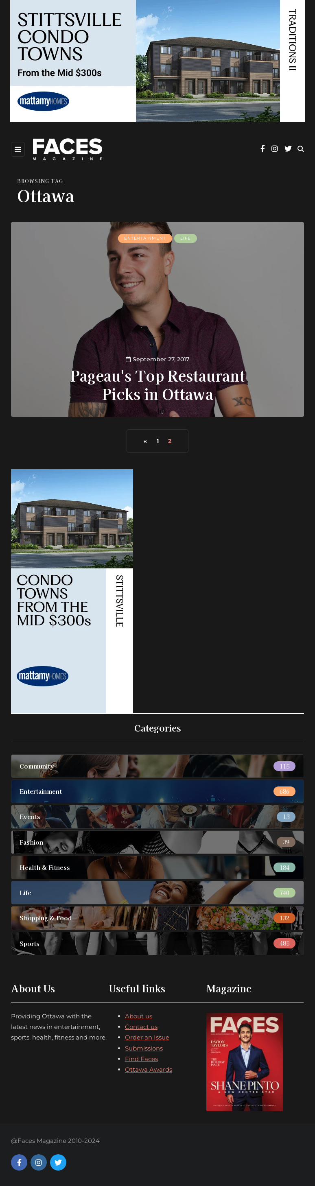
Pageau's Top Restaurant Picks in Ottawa (157, 384)
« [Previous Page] (145, 441)
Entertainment (145, 238)
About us (138, 1016)
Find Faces (141, 1059)
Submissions (144, 1048)
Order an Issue (147, 1037)
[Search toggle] (301, 149)
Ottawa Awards (148, 1069)
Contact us (141, 1027)
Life (185, 238)
